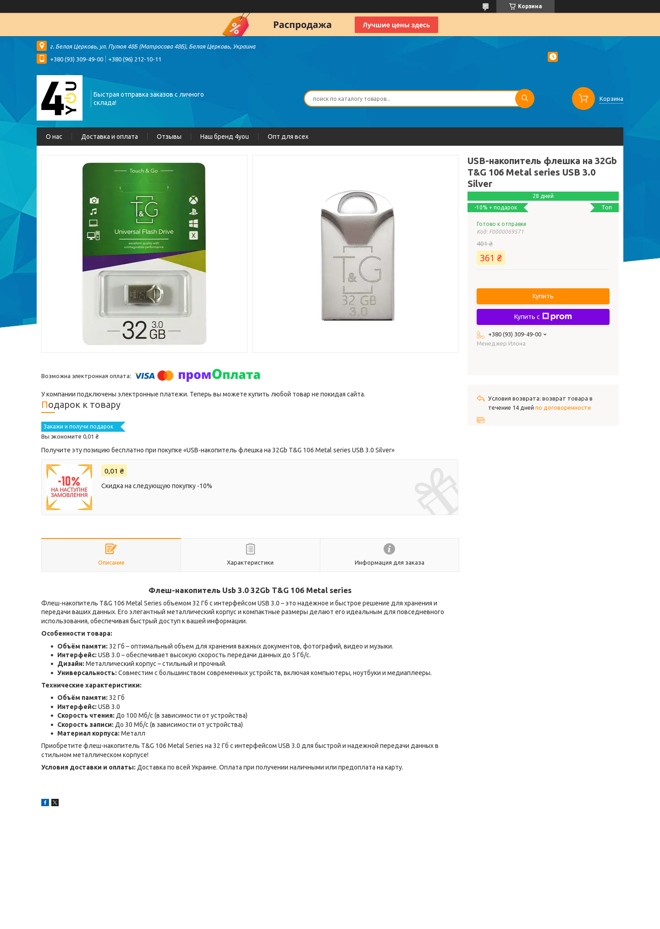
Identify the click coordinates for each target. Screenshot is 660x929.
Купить (543, 296)
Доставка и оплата (109, 136)
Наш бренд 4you (224, 136)
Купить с (543, 317)
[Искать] (524, 98)
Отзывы (169, 136)
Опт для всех (288, 136)
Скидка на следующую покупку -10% (156, 485)
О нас (54, 136)
